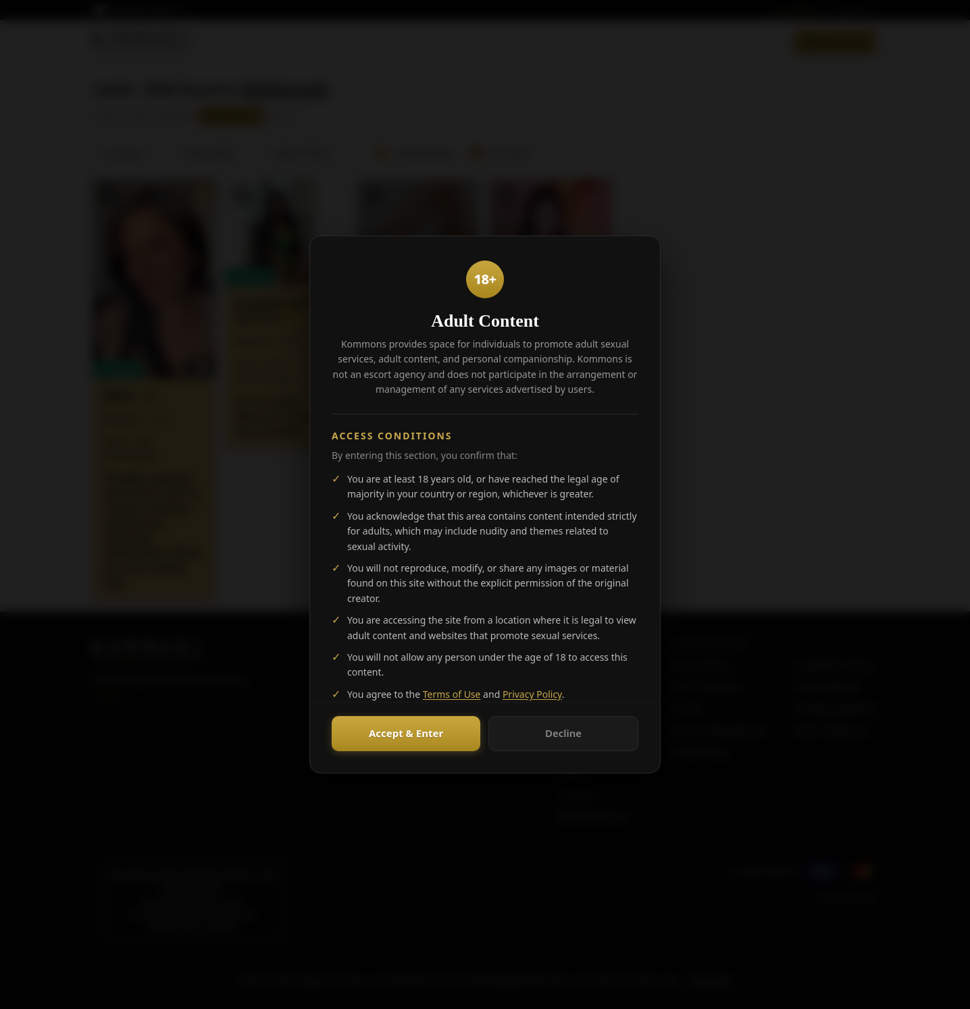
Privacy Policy (532, 694)
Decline (563, 733)
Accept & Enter (406, 733)
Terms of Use (452, 694)
